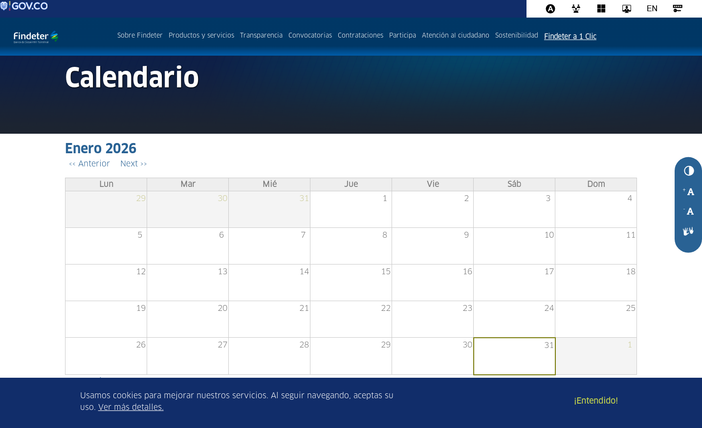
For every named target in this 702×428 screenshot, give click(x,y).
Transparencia (261, 36)
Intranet (627, 9)
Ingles (652, 9)
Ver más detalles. (131, 407)
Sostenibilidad (516, 36)
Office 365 (601, 9)
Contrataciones (360, 36)
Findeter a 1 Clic (570, 37)
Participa (402, 36)
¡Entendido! (596, 401)
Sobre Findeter (140, 36)
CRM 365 (576, 9)
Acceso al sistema (677, 9)
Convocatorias (310, 36)
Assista (550, 9)
